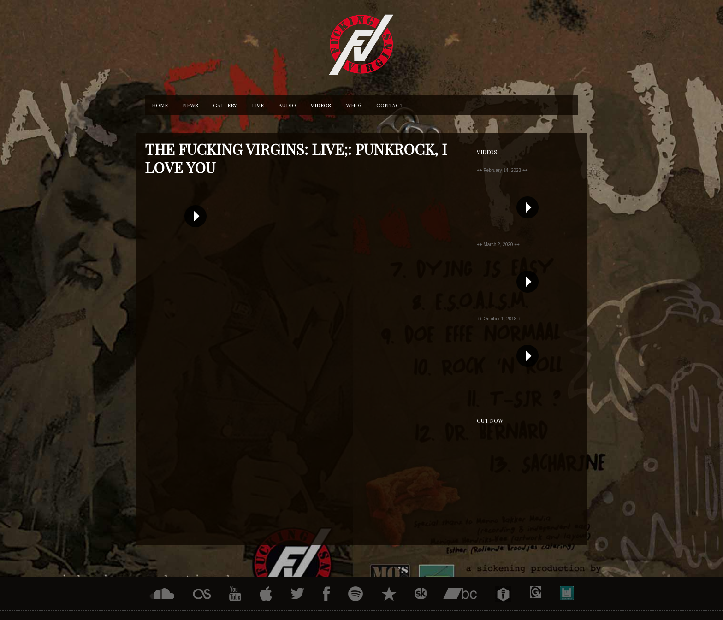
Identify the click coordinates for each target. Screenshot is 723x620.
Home (160, 105)
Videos (321, 105)
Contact (389, 105)
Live (258, 105)
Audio (287, 105)
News (190, 105)
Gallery (225, 105)
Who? (354, 105)
